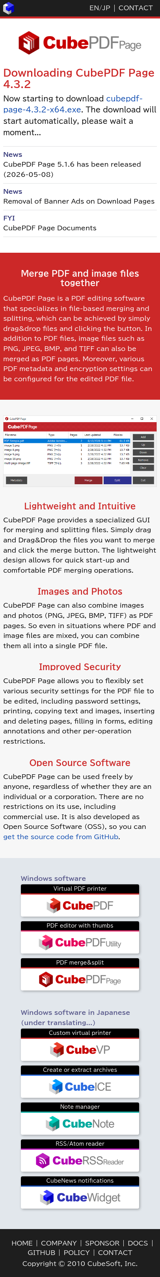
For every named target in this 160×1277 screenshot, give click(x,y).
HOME (22, 1243)
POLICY (76, 1252)
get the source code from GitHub (60, 837)
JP (106, 8)
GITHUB (41, 1252)
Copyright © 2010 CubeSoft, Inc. (80, 1263)
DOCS (138, 1243)
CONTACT (136, 8)
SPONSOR (102, 1243)
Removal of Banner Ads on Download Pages (78, 201)
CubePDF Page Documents (50, 228)
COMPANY (59, 1243)
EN (94, 8)
